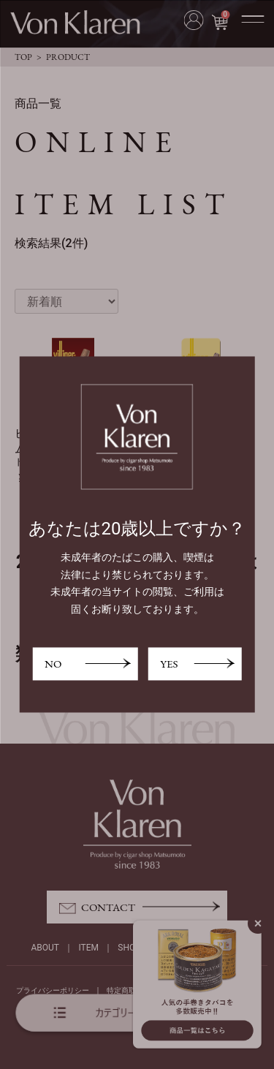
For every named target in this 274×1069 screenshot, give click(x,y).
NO (53, 664)
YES (169, 664)
